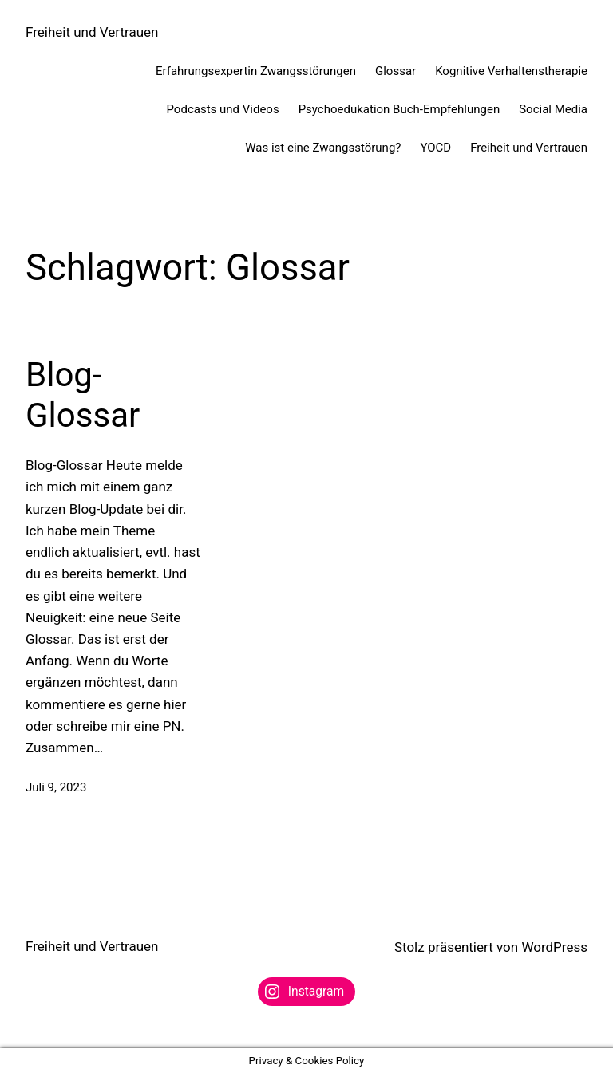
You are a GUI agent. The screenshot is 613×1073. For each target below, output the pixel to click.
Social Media (553, 109)
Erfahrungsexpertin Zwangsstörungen (256, 71)
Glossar (395, 71)
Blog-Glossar (83, 394)
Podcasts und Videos (223, 109)
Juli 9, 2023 (56, 787)
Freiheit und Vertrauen (92, 32)
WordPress (554, 947)
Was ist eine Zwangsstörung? (323, 147)
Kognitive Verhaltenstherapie (511, 71)
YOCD (435, 147)
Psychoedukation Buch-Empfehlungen (399, 109)
